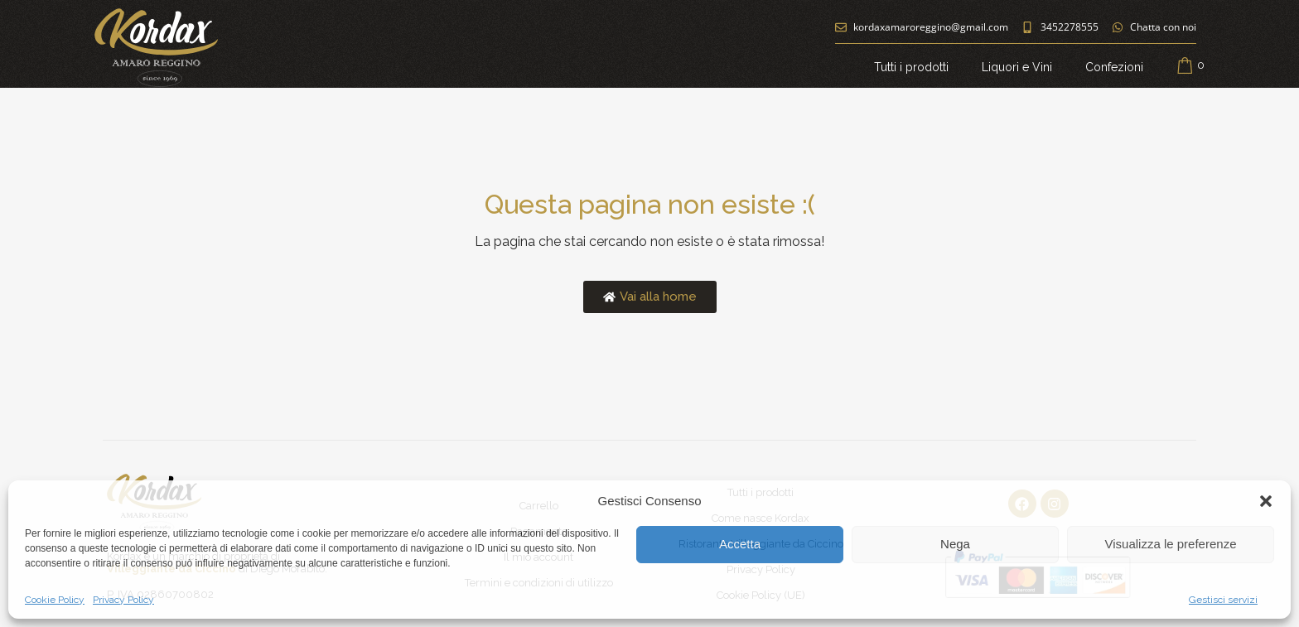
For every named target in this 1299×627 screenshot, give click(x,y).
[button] (1266, 501)
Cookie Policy (55, 599)
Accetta (740, 544)
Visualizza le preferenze (1171, 544)
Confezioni (1114, 67)
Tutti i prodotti (911, 67)
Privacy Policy (123, 599)
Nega (955, 544)
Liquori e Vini (1017, 67)
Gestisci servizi (1223, 599)
